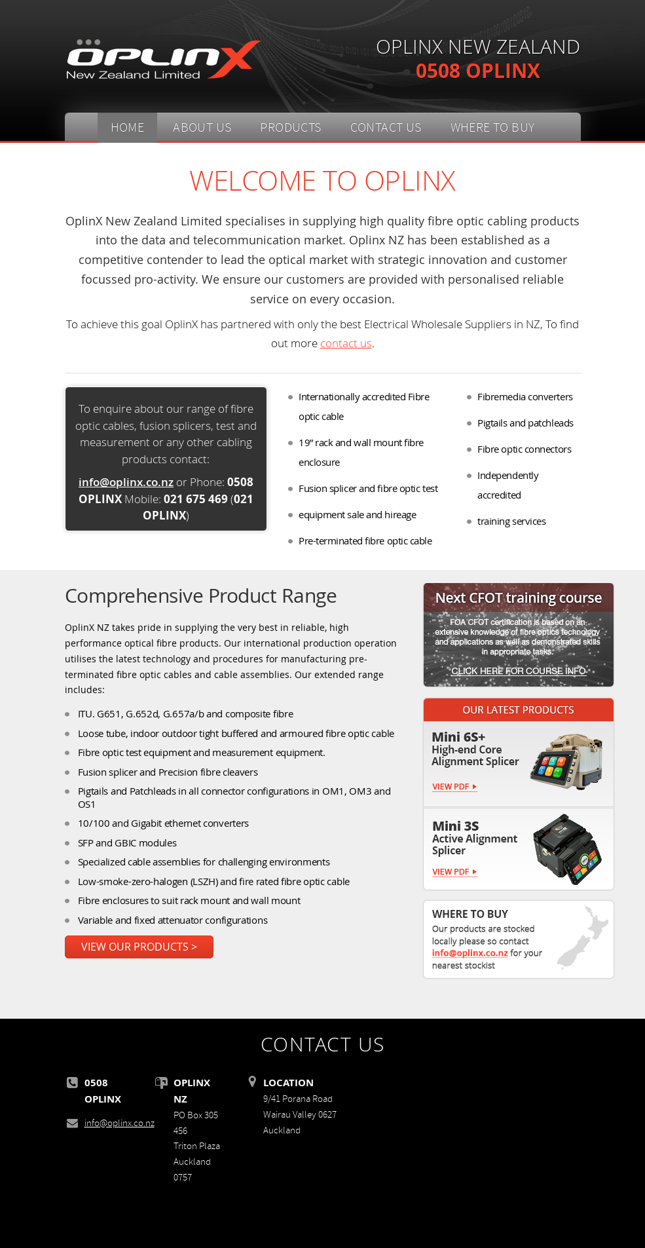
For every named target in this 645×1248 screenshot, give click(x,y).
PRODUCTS (290, 127)
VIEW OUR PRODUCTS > (139, 947)
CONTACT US (386, 127)
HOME (128, 127)
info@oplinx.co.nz (126, 481)
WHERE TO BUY (493, 127)
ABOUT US (202, 127)
